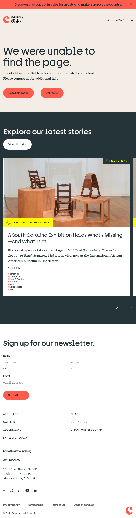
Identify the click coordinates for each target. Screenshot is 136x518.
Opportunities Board (86, 429)
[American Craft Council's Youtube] (28, 490)
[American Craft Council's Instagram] (13, 490)
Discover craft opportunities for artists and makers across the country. (68, 4)
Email (7, 376)
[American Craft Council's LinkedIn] (37, 490)
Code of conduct (84, 504)
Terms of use (58, 504)
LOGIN (120, 19)
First (5, 368)
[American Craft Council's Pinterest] (21, 490)
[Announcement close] (131, 4)
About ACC (11, 414)
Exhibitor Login (15, 437)
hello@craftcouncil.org (17, 451)
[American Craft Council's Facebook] (5, 490)
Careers (9, 421)
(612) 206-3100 (11, 460)
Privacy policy (11, 504)
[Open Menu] (131, 20)
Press (75, 414)
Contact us (79, 421)
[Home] (13, 19)
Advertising (12, 429)
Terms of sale (35, 504)
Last (71, 368)
